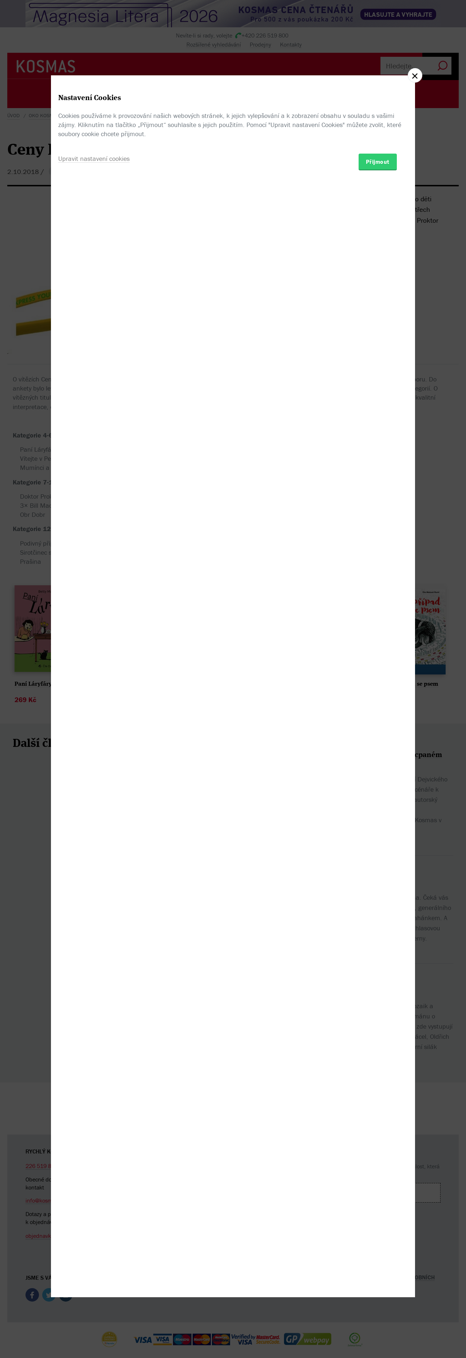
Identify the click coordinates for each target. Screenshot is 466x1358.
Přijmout (378, 721)
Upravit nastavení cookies (94, 718)
